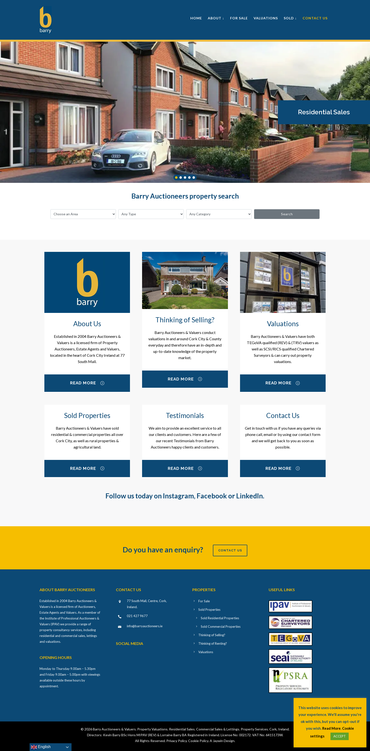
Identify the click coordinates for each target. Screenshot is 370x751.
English (41, 747)
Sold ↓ (290, 18)
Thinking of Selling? (211, 635)
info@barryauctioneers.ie (144, 626)
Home (196, 18)
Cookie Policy (198, 741)
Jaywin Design (223, 741)
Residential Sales (324, 112)
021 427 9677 (137, 616)
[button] (324, 112)
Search (287, 214)
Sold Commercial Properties (221, 626)
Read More (87, 383)
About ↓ (216, 18)
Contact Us (315, 18)
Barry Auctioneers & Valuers (114, 729)
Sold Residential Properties (220, 618)
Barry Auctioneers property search (185, 196)
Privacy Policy (176, 741)
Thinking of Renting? (212, 643)
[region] (185, 112)
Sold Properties (209, 610)
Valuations (266, 18)
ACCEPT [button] (339, 736)
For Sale (239, 18)
